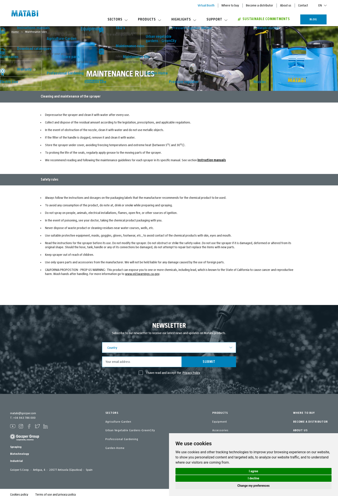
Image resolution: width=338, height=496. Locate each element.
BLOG (313, 19)
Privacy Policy (191, 372)
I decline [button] (253, 478)
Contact (303, 5)
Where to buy (230, 5)
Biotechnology (19, 453)
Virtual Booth (206, 5)
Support (217, 19)
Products (149, 19)
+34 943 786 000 (24, 417)
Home (15, 31)
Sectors (118, 19)
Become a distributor (259, 5)
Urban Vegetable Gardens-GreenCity (130, 430)
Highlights (183, 19)
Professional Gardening (121, 439)
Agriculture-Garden (118, 421)
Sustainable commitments (264, 19)
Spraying (16, 447)
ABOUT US (300, 430)
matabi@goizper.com (23, 413)
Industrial (16, 461)
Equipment (219, 421)
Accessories (220, 430)
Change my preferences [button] (253, 485)
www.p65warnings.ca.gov (142, 274)
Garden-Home (115, 448)
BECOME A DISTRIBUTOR (310, 421)
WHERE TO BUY (304, 412)
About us (285, 5)
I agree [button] (253, 471)
